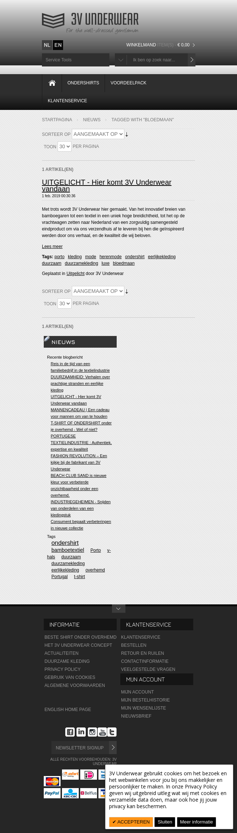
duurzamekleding (81, 263)
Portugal (59, 576)
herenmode (111, 256)
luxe (105, 263)
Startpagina (57, 119)
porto (59, 256)
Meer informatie (196, 822)
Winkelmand (159, 44)
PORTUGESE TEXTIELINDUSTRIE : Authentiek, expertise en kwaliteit (81, 442)
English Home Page (67, 709)
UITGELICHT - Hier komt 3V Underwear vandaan (106, 185)
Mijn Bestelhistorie (145, 700)
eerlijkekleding (162, 256)
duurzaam (51, 263)
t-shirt (79, 576)
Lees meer (52, 246)
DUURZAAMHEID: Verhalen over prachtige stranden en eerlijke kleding (80, 383)
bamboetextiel (67, 550)
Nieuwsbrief (136, 716)
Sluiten (165, 822)
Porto (95, 550)
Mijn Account (137, 692)
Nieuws (92, 119)
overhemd (95, 570)
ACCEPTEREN (133, 822)
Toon (50, 146)
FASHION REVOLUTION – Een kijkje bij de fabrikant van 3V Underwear (79, 462)
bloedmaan (124, 263)
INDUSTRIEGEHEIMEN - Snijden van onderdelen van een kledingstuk (80, 508)
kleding (75, 256)
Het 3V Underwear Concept (78, 645)
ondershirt (134, 256)
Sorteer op (56, 134)
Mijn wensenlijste (143, 708)
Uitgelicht (75, 273)
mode (90, 256)
